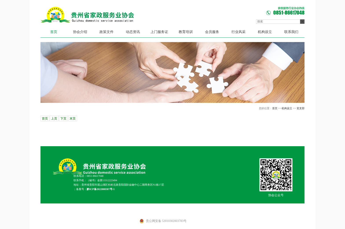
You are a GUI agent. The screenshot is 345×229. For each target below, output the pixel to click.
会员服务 (212, 32)
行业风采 (238, 32)
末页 (73, 118)
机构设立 (265, 32)
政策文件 (106, 32)
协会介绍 (80, 32)
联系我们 (291, 32)
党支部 (301, 108)
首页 (53, 32)
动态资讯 (133, 32)
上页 (54, 118)
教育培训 (186, 32)
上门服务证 (159, 32)
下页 (63, 118)
